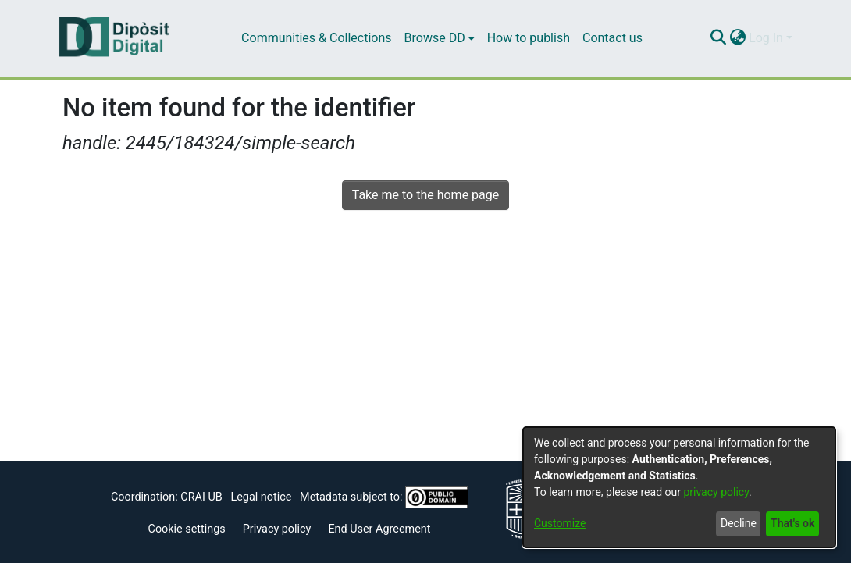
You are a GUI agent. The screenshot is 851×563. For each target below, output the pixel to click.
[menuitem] (439, 38)
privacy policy (716, 492)
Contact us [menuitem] (612, 37)
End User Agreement (379, 529)
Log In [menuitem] (766, 37)
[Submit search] (718, 38)
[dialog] (679, 487)
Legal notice (260, 497)
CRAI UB (201, 497)
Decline (739, 523)
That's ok (792, 523)
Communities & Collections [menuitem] (316, 37)
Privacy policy (277, 529)
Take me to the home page (426, 194)
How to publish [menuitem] (528, 37)
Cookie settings (187, 529)
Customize (560, 523)
